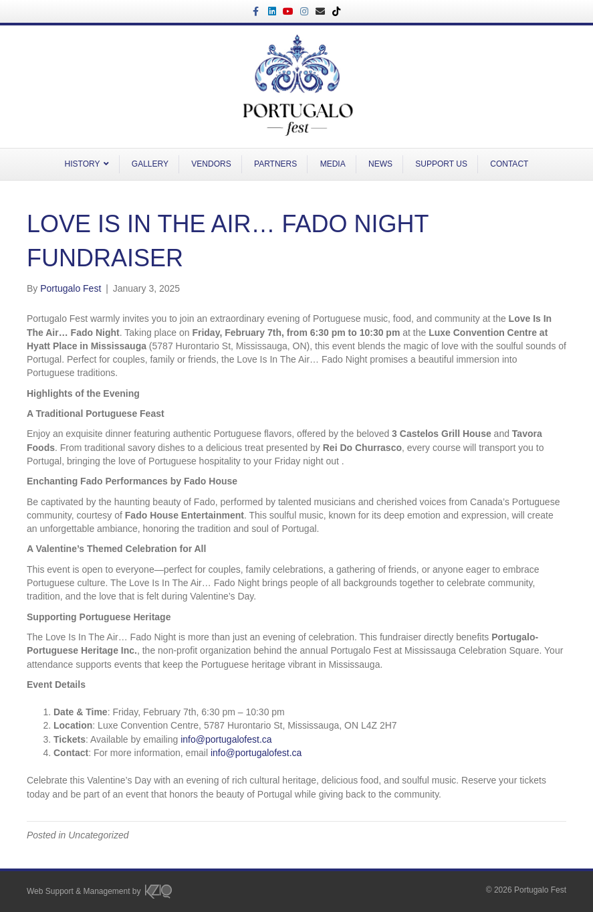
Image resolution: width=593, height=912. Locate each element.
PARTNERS (275, 164)
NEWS (380, 164)
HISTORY (82, 164)
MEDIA (333, 164)
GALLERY (150, 164)
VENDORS (211, 164)
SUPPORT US (441, 164)
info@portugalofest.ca (226, 739)
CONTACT (509, 164)
